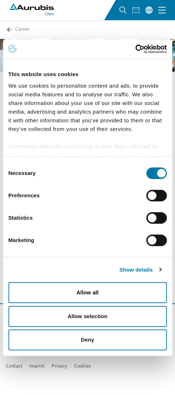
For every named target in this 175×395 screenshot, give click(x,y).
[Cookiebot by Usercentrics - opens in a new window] (135, 49)
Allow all (87, 292)
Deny (87, 340)
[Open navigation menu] (162, 10)
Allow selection (87, 316)
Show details (136, 270)
